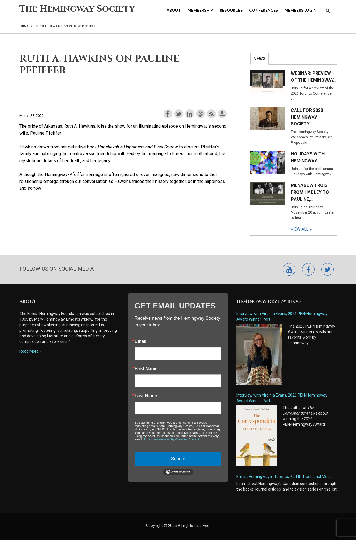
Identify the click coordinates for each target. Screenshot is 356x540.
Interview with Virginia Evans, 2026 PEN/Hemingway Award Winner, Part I (281, 398)
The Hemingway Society (77, 9)
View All (300, 229)
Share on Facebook (168, 113)
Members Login (301, 10)
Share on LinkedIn (189, 113)
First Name (146, 368)
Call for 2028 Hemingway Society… (307, 117)
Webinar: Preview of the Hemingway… (314, 77)
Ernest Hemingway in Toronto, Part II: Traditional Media (284, 476)
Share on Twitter (178, 113)
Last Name (146, 396)
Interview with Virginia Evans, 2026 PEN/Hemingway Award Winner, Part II (281, 316)
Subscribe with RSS (211, 113)
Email (141, 341)
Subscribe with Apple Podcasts (200, 113)
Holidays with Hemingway (308, 157)
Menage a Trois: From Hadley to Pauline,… (310, 192)
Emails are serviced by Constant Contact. (172, 439)
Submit (178, 458)
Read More (29, 351)
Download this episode (222, 113)
